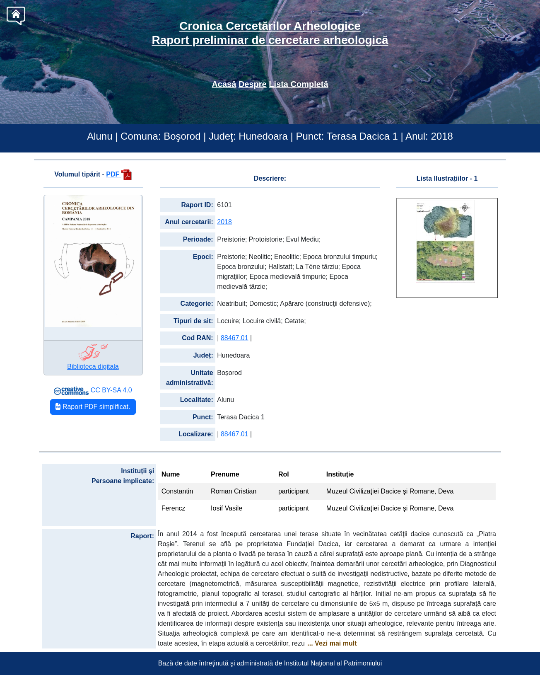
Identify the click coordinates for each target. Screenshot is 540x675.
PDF (118, 174)
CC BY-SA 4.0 (93, 390)
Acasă (224, 84)
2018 (224, 221)
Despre (253, 84)
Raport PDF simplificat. (92, 406)
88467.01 (234, 337)
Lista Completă (298, 84)
